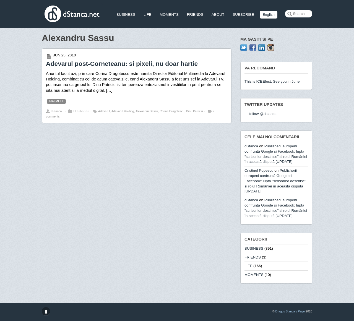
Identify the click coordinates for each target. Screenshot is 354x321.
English (268, 14)
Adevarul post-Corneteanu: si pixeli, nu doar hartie (122, 63)
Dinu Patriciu (194, 111)
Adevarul (104, 111)
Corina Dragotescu (172, 111)
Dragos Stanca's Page (290, 311)
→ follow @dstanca (260, 114)
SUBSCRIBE (243, 14)
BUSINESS (125, 14)
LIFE (147, 14)
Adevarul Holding (122, 111)
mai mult (56, 101)
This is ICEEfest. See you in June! (272, 81)
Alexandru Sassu (147, 111)
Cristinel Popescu (259, 170)
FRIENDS (195, 14)
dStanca (56, 111)
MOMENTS (169, 14)
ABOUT (218, 14)
